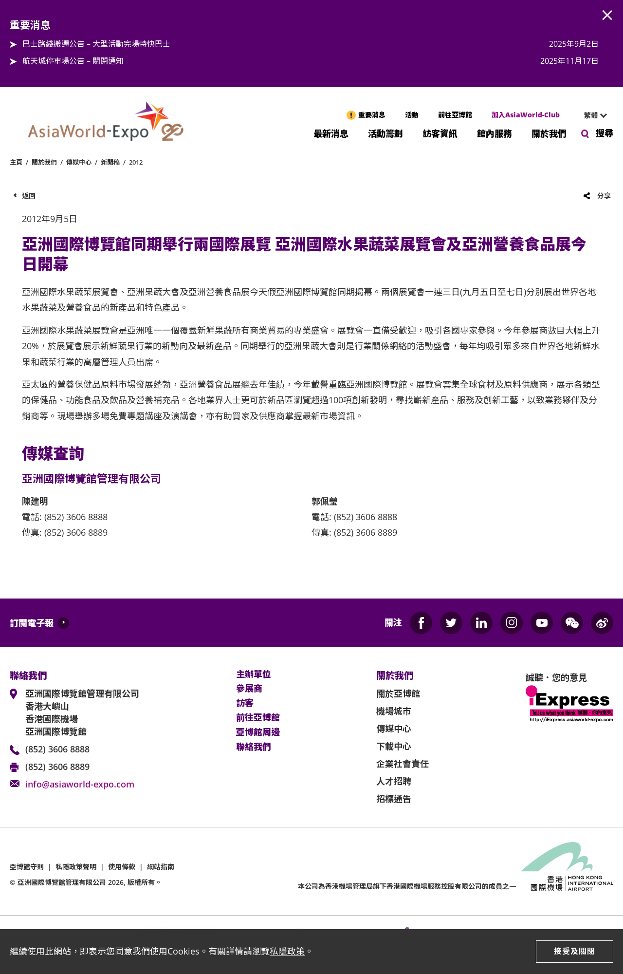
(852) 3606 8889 (57, 766)
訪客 (245, 703)
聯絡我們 (253, 747)
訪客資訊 (440, 133)
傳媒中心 (79, 162)
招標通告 (393, 799)
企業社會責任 (402, 763)
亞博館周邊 (258, 732)
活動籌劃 (385, 133)
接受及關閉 (574, 951)
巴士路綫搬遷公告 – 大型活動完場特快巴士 (96, 43)
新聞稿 (110, 162)
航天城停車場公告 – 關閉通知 (73, 61)
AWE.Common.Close (607, 15)
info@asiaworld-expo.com (79, 784)
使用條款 (121, 866)
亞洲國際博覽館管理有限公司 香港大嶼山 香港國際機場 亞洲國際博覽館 (82, 712)
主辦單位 (253, 674)
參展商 (249, 688)
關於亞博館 (398, 693)
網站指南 (160, 866)
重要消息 (371, 114)
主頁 (16, 162)
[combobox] (591, 115)
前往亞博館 (455, 114)
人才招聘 (393, 781)
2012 (136, 162)
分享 (604, 195)
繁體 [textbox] (591, 115)
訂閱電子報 (32, 622)
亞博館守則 (27, 866)
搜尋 (604, 133)
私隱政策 (287, 951)
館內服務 (494, 133)
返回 (29, 195)
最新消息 (330, 133)
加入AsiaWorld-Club (526, 114)
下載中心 (393, 746)
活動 (412, 114)
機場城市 (393, 711)
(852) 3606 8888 (57, 749)
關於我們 (549, 133)
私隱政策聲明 (75, 866)
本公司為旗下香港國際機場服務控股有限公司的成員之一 (407, 886)
